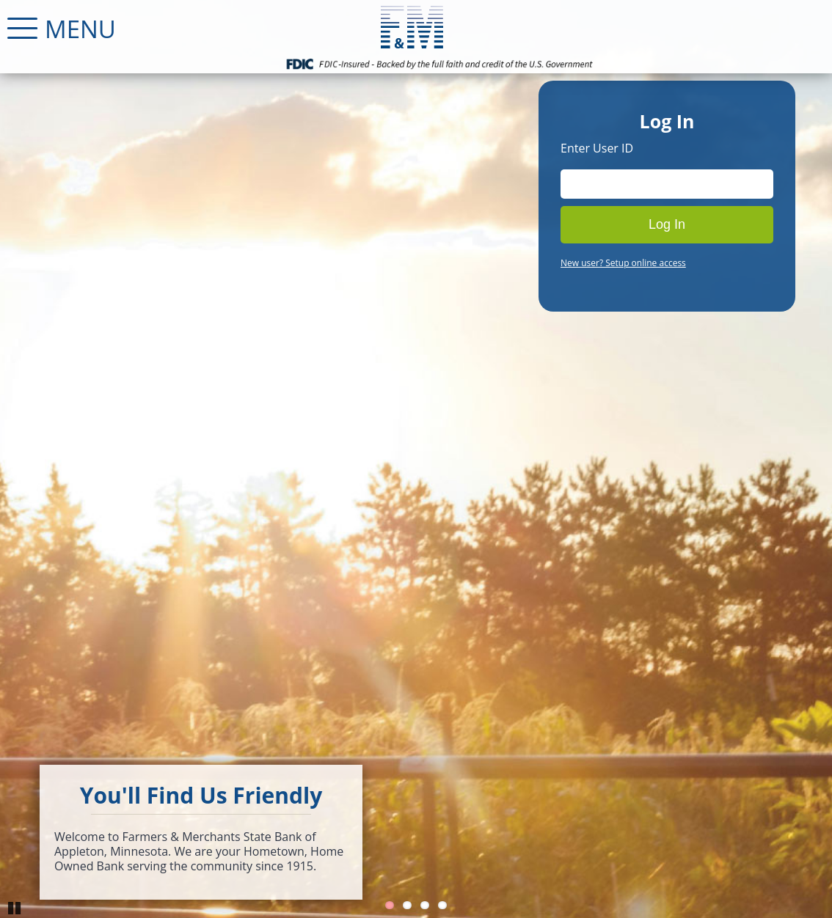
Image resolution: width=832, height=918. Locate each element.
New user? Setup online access (623, 263)
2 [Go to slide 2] (407, 905)
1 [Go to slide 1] (389, 905)
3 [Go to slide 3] (424, 905)
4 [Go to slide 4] (442, 905)
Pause (14, 907)
